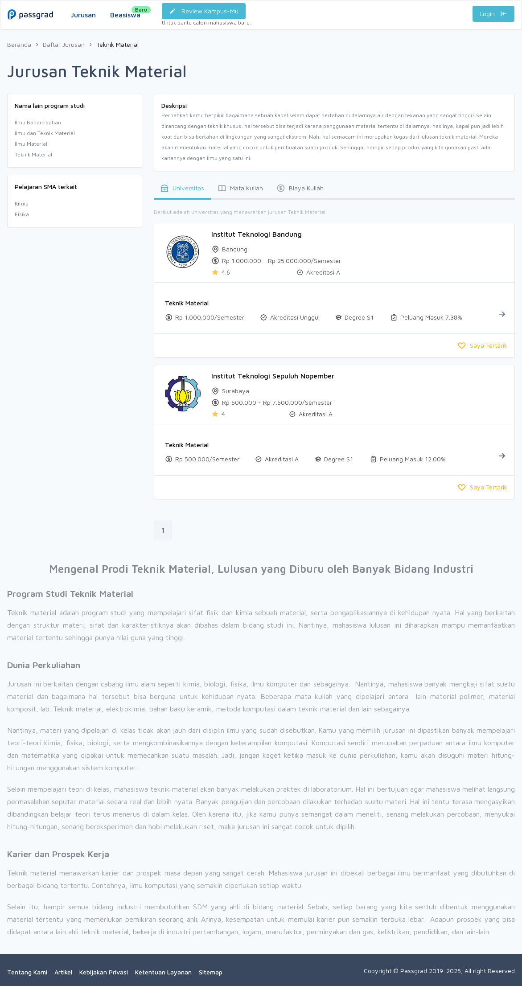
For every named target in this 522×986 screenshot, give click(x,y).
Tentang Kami (27, 972)
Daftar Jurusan (64, 44)
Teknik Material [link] (117, 44)
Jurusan (83, 15)
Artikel (63, 972)
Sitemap (210, 972)
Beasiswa (125, 12)
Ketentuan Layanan (163, 972)
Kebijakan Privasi (103, 972)
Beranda (19, 44)
